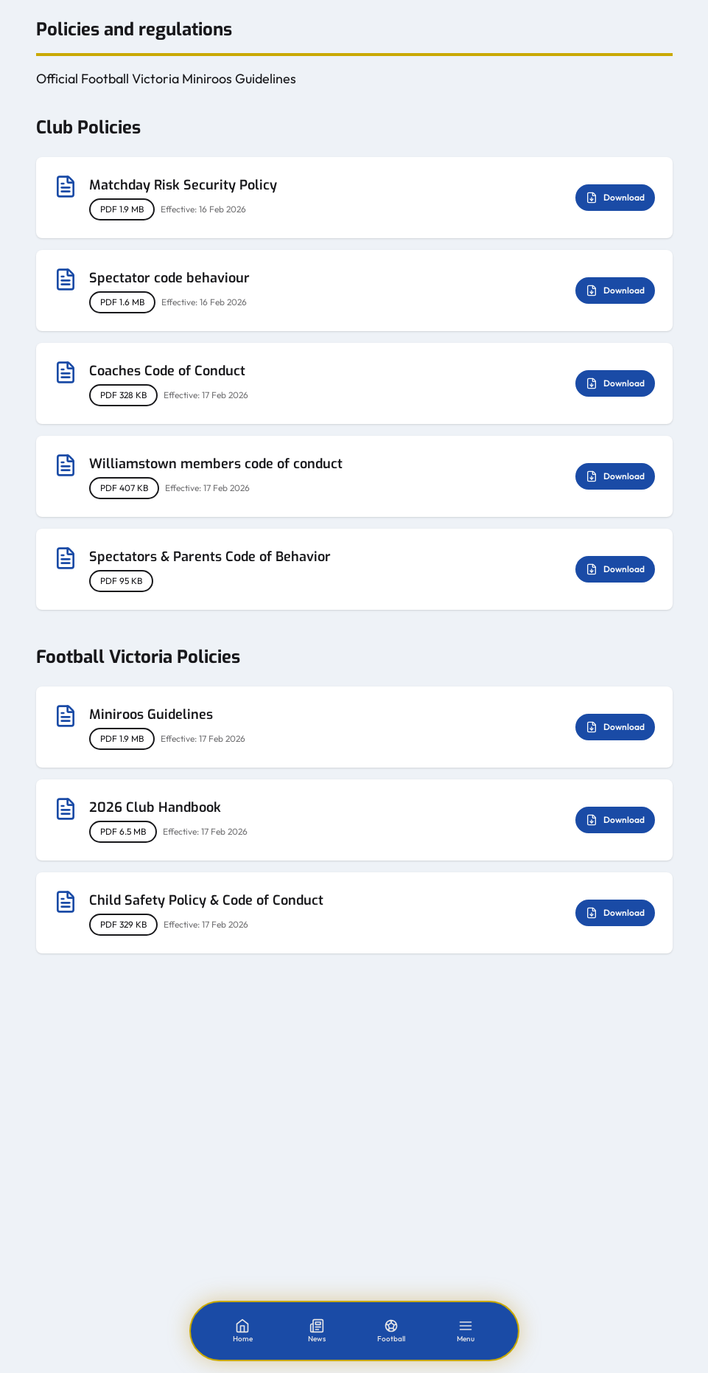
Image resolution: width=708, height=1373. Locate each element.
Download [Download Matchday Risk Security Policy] (615, 198)
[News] (316, 1331)
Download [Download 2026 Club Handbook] (615, 820)
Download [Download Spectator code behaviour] (615, 290)
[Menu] (465, 1331)
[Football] (391, 1331)
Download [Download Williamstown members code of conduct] (615, 476)
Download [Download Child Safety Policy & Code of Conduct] (615, 913)
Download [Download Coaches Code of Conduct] (615, 383)
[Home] (242, 1331)
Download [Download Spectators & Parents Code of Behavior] (615, 569)
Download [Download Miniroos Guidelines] (615, 727)
